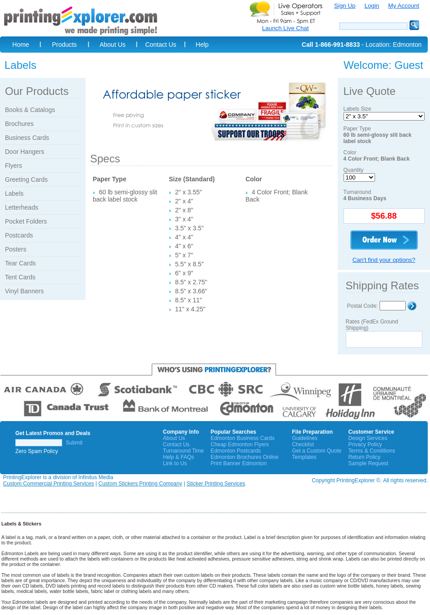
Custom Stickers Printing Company (140, 483)
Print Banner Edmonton (239, 463)
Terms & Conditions (371, 451)
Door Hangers (24, 151)
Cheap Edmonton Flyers (240, 444)
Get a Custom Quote (316, 451)
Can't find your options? (384, 259)
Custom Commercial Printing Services (48, 483)
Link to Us (175, 463)
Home (20, 44)
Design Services (367, 438)
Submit (74, 443)
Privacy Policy (365, 444)
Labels (14, 193)
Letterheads (21, 207)
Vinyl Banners (24, 291)
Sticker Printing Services (215, 483)
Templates (304, 457)
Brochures (19, 123)
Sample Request (368, 463)
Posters (15, 249)
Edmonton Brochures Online (245, 457)
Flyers (13, 165)
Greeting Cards (26, 179)
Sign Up (344, 5)
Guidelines (304, 438)
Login (371, 5)
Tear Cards (20, 263)
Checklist (303, 444)
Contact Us (160, 44)
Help (202, 44)
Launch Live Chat (285, 28)
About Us (113, 44)
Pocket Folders (26, 221)
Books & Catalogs (30, 109)
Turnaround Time (183, 451)
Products (64, 44)
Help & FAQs (178, 457)
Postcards (19, 235)
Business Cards (27, 137)
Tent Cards (20, 277)
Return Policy (364, 457)
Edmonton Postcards (236, 451)
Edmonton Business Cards (243, 438)
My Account (403, 5)
